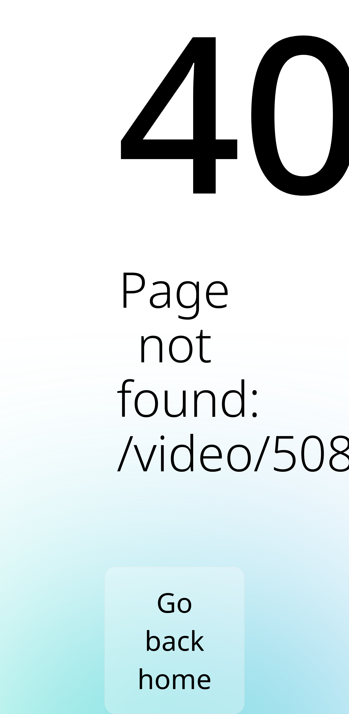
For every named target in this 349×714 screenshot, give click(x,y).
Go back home (174, 640)
